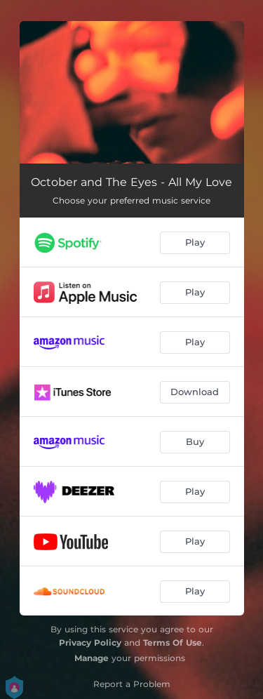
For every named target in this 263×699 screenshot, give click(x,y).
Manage (91, 658)
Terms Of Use (172, 642)
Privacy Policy (90, 642)
